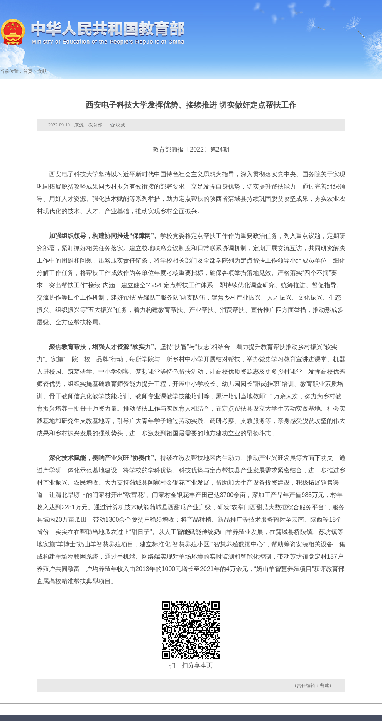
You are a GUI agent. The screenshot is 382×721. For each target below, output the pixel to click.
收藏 (120, 125)
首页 (27, 71)
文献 (42, 71)
